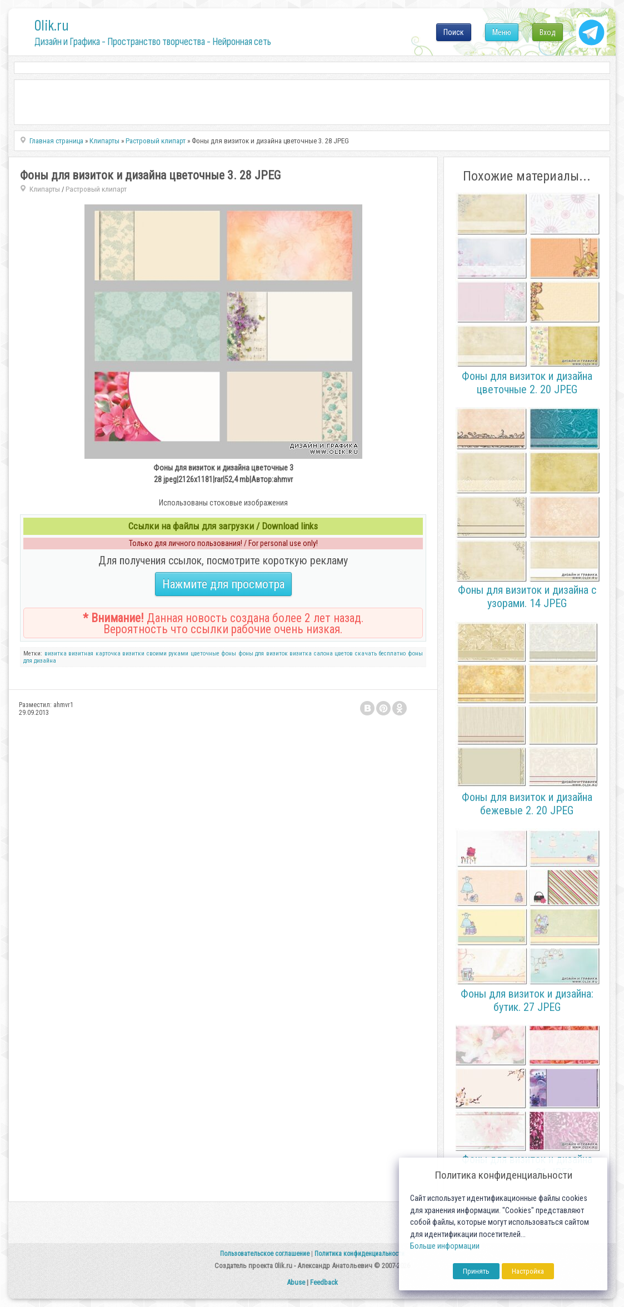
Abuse (296, 1282)
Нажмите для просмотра (223, 584)
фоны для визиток (263, 653)
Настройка (528, 1271)
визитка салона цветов (321, 653)
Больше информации (445, 1246)
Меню (501, 32)
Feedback (324, 1282)
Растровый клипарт (96, 189)
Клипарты (44, 189)
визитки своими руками (155, 653)
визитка (55, 653)
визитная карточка (94, 653)
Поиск (453, 32)
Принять (476, 1271)
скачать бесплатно (380, 653)
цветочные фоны (214, 653)
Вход (548, 32)
